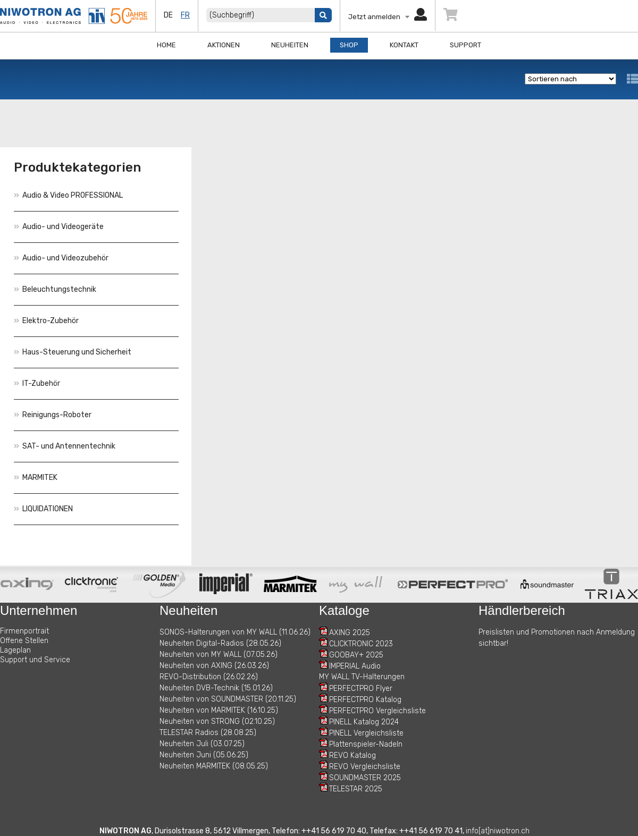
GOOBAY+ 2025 (356, 655)
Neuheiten (289, 45)
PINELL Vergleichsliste (366, 733)
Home (166, 45)
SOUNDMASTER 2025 (365, 777)
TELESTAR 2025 (355, 788)
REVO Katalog (352, 755)
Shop (349, 45)
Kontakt (404, 45)
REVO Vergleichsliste (364, 766)
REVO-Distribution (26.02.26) (209, 676)
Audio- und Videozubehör (61, 258)
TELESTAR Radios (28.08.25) (208, 732)
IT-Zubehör (37, 383)
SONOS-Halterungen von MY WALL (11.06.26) (235, 632)
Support (465, 45)
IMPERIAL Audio (355, 666)
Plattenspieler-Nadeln (365, 744)
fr (185, 15)
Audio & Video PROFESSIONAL (68, 195)
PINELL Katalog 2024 (364, 722)
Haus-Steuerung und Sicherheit (72, 352)
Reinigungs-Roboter (52, 414)
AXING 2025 (349, 632)
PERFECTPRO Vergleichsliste (377, 710)
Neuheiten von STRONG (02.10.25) (217, 721)
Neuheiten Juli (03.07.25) (202, 743)
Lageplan (15, 650)
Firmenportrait (24, 631)
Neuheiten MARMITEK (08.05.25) (214, 766)
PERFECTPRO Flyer (360, 688)
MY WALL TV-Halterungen (362, 676)
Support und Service (35, 659)
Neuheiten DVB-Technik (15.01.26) (216, 688)
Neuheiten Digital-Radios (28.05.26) (220, 643)
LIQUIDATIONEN (43, 508)
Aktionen (223, 45)
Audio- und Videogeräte (59, 226)
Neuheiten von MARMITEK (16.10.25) (219, 710)
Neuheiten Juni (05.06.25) (204, 754)
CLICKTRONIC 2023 (361, 643)
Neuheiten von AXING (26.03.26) (214, 665)
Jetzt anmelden (387, 17)
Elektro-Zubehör (46, 320)
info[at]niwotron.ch (498, 830)
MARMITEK (35, 477)
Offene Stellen (24, 640)
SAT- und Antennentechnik (64, 446)
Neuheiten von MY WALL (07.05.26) (219, 654)
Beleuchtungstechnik (55, 289)
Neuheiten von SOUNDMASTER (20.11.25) (228, 699)
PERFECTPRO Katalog (365, 699)
